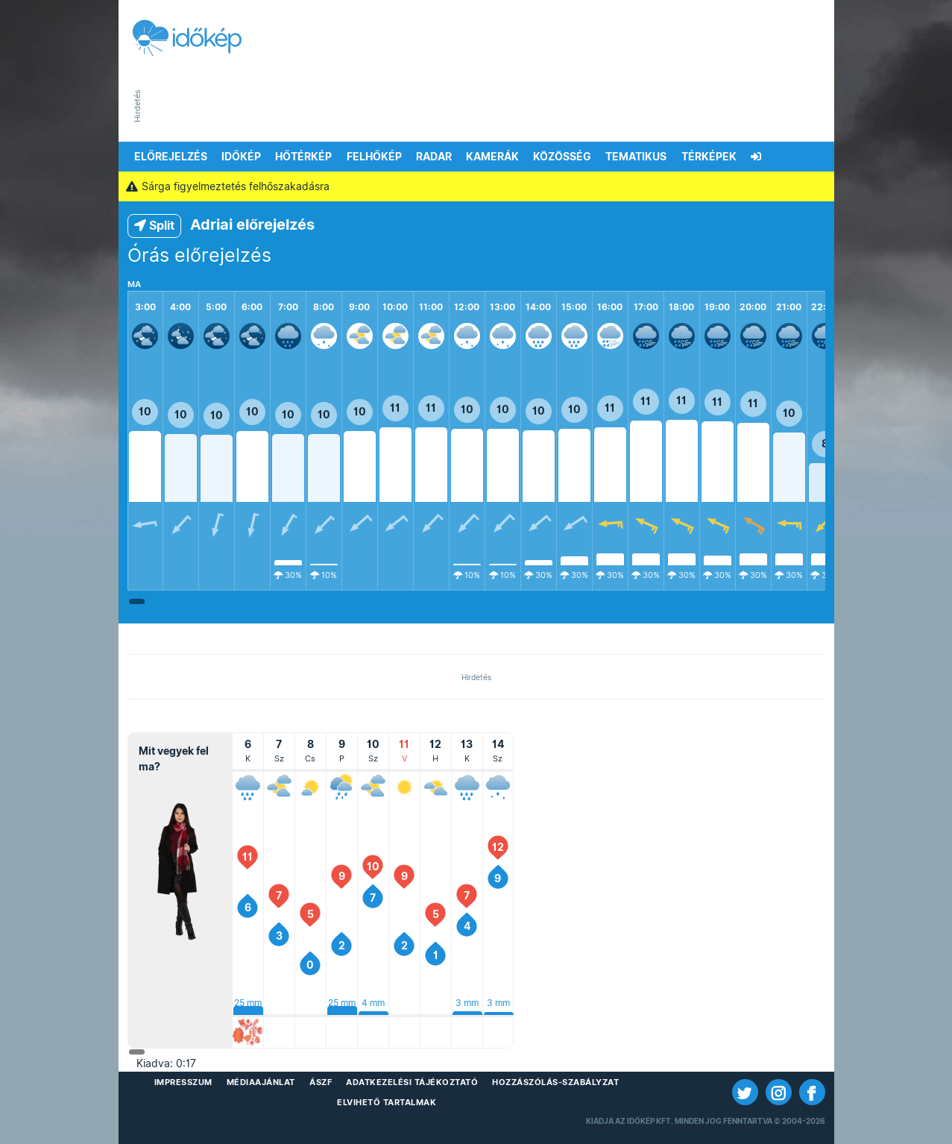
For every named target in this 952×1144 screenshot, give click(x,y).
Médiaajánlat (261, 1082)
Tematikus (635, 157)
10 (145, 412)
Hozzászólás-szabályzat (555, 1082)
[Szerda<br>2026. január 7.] (279, 787)
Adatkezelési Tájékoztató (412, 1082)
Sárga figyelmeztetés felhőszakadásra (228, 186)
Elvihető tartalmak (386, 1102)
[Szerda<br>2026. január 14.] (498, 787)
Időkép (241, 157)
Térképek (709, 157)
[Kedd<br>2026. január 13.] (467, 787)
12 (498, 847)
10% (329, 575)
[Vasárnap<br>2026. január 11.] (404, 787)
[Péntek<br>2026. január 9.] (342, 787)
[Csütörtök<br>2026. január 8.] (310, 787)
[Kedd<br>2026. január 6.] (248, 787)
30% (293, 575)
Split (154, 226)
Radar (434, 157)
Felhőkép (374, 157)
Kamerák (492, 157)
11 (395, 408)
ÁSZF (320, 1082)
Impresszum (183, 1082)
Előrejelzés (170, 157)
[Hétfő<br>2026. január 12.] (435, 787)
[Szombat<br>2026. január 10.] (373, 787)
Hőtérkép (303, 157)
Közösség (562, 157)
